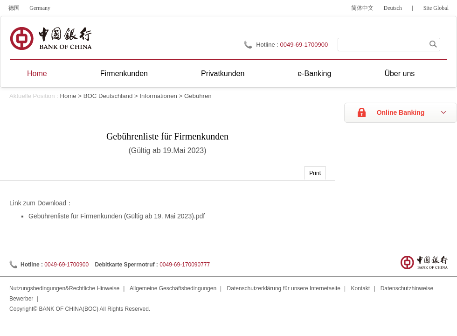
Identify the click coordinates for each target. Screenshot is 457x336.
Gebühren (198, 95)
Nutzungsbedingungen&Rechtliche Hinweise (64, 288)
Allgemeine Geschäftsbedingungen (173, 288)
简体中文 (362, 8)
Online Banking (401, 112)
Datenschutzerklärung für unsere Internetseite (283, 288)
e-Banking (314, 73)
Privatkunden (222, 73)
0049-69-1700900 (66, 264)
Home (37, 73)
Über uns (399, 73)
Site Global (436, 8)
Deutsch (393, 8)
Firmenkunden (124, 73)
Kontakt (360, 288)
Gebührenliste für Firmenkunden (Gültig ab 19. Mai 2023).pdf (116, 216)
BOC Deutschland (108, 95)
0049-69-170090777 (184, 264)
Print (315, 173)
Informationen (158, 95)
